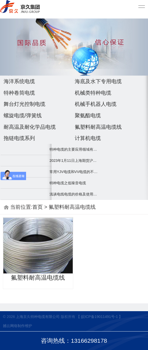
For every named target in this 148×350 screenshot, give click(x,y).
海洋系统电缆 (19, 81)
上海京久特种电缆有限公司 (38, 317)
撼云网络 (10, 326)
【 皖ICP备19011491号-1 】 (99, 317)
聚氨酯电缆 (88, 115)
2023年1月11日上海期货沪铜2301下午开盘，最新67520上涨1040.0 (74, 160)
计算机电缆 (88, 138)
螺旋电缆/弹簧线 (23, 115)
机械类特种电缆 (93, 93)
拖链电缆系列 (19, 138)
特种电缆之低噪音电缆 (68, 183)
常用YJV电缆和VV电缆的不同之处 (74, 172)
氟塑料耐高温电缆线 (98, 127)
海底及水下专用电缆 (98, 81)
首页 (37, 207)
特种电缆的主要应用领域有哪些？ (74, 149)
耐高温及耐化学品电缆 (30, 127)
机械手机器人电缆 (95, 104)
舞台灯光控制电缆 (24, 104)
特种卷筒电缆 (19, 93)
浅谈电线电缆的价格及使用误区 (74, 194)
